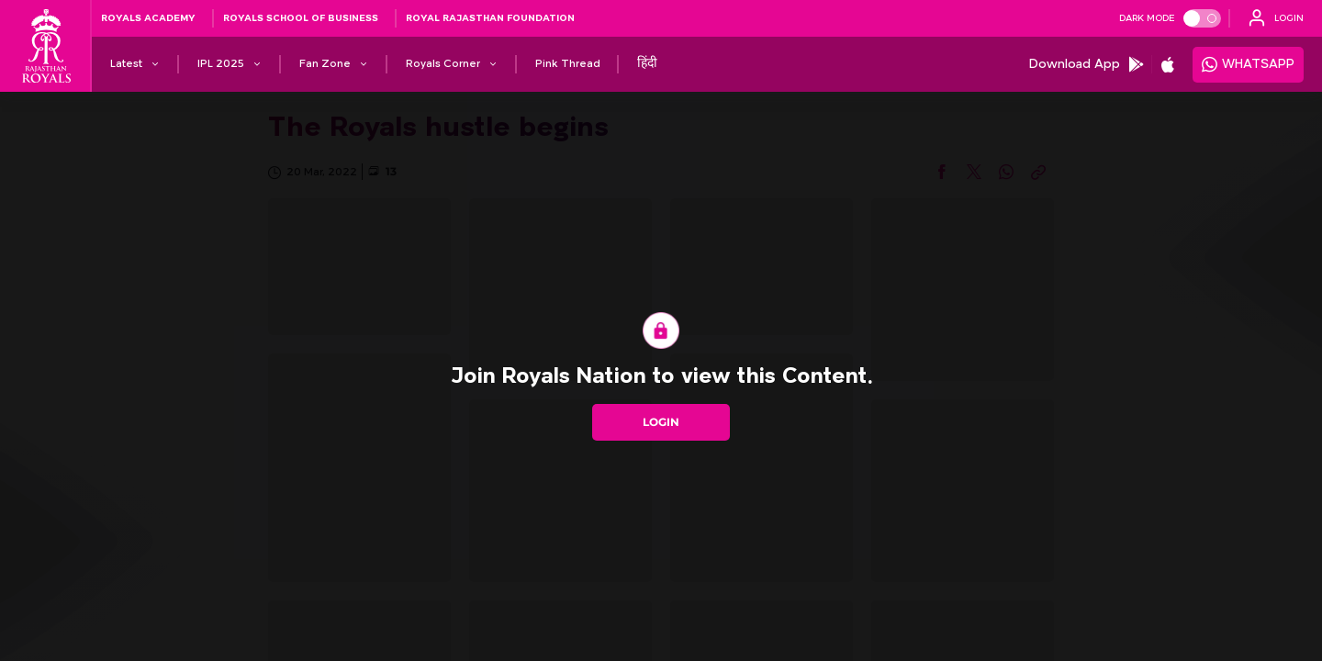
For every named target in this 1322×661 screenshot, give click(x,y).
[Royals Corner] (443, 64)
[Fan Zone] (325, 64)
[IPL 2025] (220, 64)
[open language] (1276, 18)
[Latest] (126, 64)
